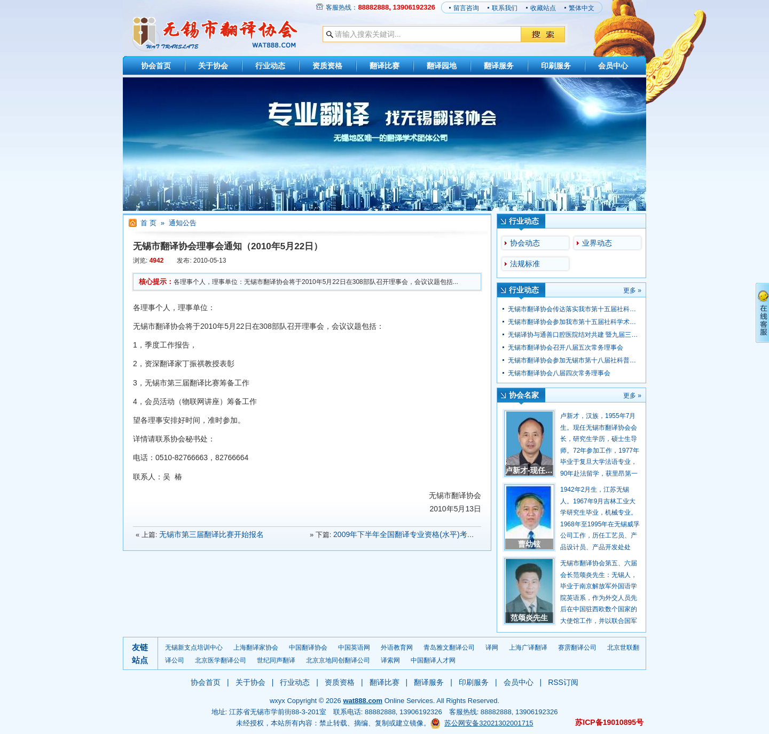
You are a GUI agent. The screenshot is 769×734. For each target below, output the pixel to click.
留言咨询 (466, 8)
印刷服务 (556, 65)
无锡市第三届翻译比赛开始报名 (211, 534)
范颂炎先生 (529, 617)
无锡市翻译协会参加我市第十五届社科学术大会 (575, 322)
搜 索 (543, 34)
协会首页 (156, 65)
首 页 (148, 223)
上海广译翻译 (528, 647)
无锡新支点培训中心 (194, 647)
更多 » (632, 290)
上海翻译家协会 (255, 647)
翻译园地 (442, 65)
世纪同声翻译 (276, 660)
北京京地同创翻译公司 (338, 660)
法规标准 (525, 263)
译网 (491, 647)
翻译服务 (499, 65)
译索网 (390, 660)
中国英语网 (354, 647)
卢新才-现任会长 (532, 470)
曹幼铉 (529, 544)
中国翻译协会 (308, 647)
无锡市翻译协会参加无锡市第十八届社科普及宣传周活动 (588, 360)
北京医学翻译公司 (220, 660)
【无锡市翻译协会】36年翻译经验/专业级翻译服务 (215, 34)
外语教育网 (397, 647)
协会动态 (525, 243)
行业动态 (270, 65)
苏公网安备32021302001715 (488, 723)
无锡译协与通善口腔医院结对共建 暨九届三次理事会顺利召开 (595, 334)
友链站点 (140, 654)
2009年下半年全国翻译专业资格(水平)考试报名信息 (418, 534)
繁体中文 (581, 8)
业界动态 (597, 243)
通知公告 (183, 223)
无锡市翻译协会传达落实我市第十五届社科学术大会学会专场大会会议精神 (613, 309)
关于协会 (213, 65)
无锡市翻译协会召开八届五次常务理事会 (565, 347)
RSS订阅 (563, 682)
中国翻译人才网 (433, 660)
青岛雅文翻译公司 (449, 647)
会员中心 (613, 65)
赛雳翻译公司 (577, 647)
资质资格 (327, 65)
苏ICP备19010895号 (609, 722)
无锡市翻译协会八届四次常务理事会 (559, 373)
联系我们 (504, 8)
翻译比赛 (384, 65)
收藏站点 (543, 8)
